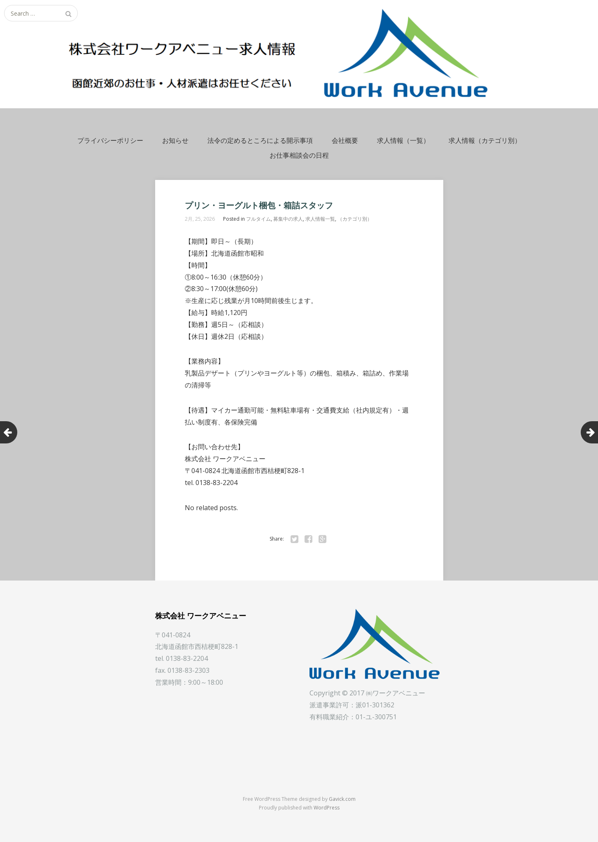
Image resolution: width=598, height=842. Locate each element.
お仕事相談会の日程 (299, 155)
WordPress (327, 807)
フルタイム (258, 218)
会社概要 (345, 140)
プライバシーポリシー (110, 140)
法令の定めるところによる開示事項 (260, 140)
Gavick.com (342, 798)
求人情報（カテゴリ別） (485, 140)
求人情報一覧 (320, 218)
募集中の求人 (288, 218)
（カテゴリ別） (354, 218)
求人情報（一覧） (403, 140)
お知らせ (175, 140)
